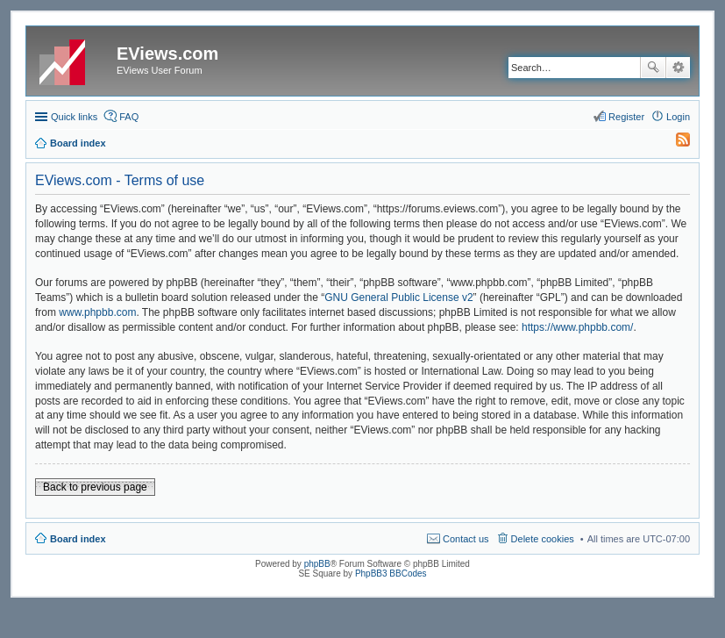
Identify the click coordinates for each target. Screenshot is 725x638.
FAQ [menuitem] (129, 116)
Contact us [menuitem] (466, 539)
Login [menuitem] (678, 116)
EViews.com (167, 53)
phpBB (317, 564)
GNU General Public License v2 (398, 297)
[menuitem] (675, 143)
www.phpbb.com (97, 312)
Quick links (74, 116)
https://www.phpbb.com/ (577, 327)
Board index (78, 539)
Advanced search (678, 67)
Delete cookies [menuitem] (542, 539)
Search (653, 67)
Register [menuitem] (626, 116)
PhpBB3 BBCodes (391, 573)
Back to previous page (95, 487)
